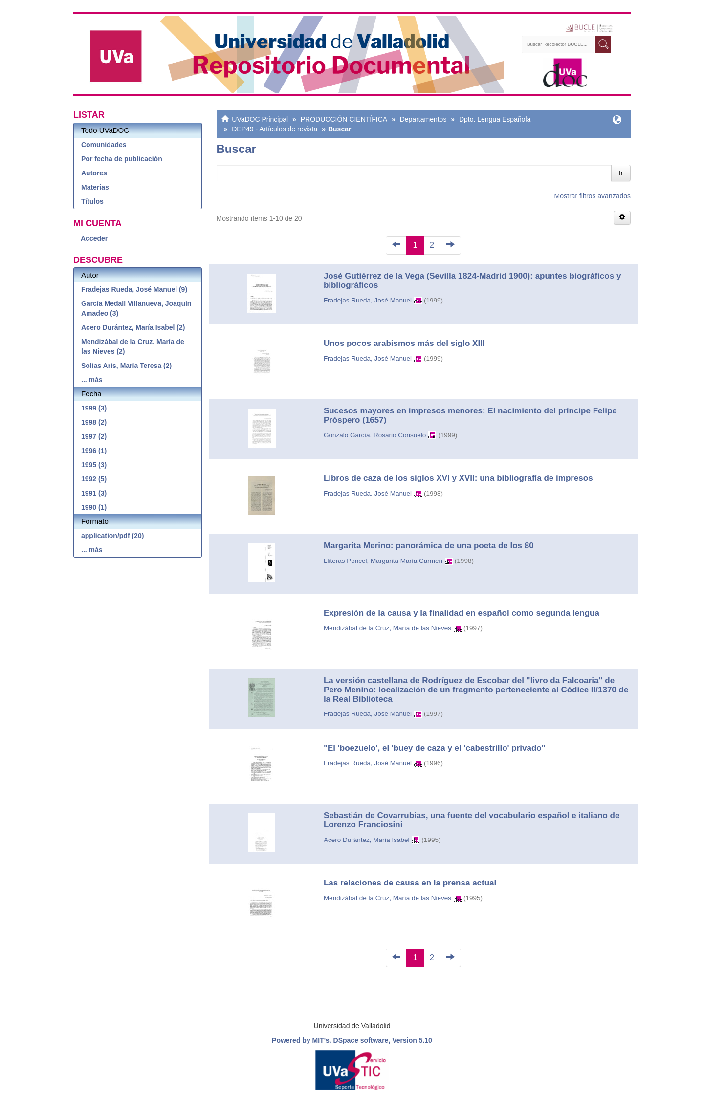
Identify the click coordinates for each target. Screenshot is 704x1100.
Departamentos (423, 119)
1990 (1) (94, 507)
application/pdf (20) (112, 535)
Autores (94, 173)
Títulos (92, 201)
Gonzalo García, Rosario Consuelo (375, 435)
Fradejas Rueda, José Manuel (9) (134, 289)
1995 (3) (94, 465)
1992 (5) (94, 479)
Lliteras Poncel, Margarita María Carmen (383, 560)
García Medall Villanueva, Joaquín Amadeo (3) (136, 308)
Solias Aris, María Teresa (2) (126, 365)
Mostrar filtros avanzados (592, 196)
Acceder (94, 238)
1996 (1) (94, 450)
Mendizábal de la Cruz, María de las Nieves (387, 628)
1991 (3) (94, 493)
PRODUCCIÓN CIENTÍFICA (344, 119)
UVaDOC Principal (260, 119)
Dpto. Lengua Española (494, 119)
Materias (95, 187)
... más (92, 380)
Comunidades (104, 145)
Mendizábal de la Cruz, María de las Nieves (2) (132, 346)
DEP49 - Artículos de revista (274, 129)
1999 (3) (94, 408)
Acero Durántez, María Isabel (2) (133, 327)
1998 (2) (94, 422)
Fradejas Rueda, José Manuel (368, 300)
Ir (621, 172)
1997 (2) (94, 436)
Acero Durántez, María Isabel (367, 839)
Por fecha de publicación (121, 159)
